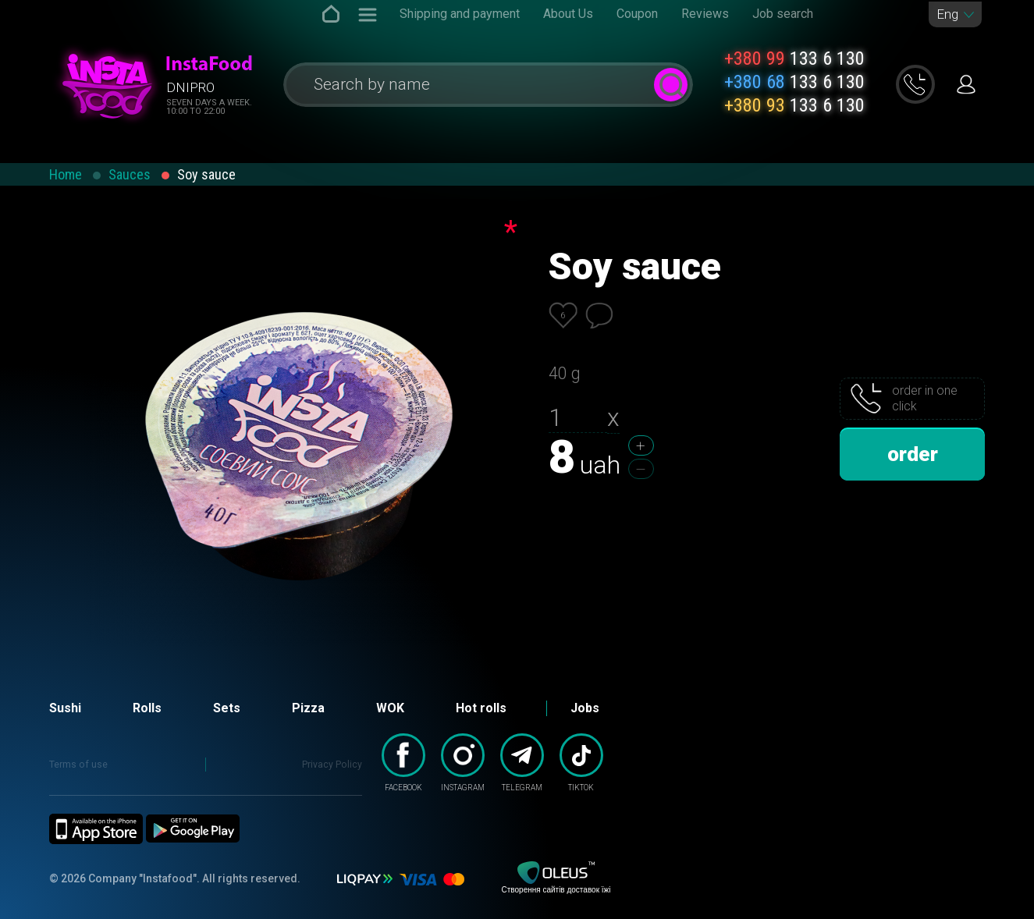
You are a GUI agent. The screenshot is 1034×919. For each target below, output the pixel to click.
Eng (947, 14)
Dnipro (190, 87)
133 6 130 (794, 58)
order (912, 454)
